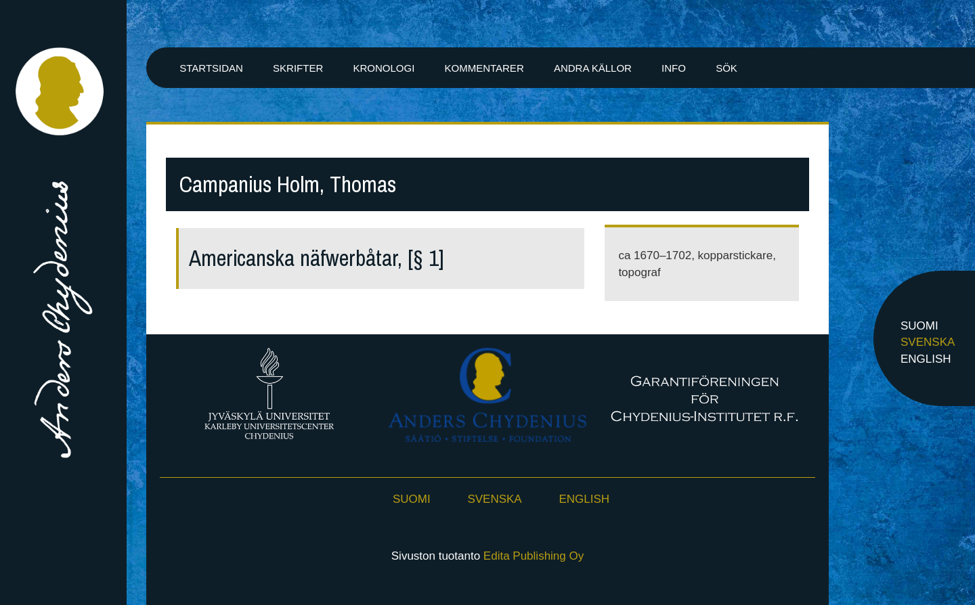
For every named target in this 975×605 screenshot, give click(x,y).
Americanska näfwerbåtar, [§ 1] (316, 258)
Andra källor (593, 68)
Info (674, 68)
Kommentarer (483, 68)
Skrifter (298, 68)
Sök (726, 68)
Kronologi (383, 68)
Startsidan (211, 68)
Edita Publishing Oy (533, 556)
